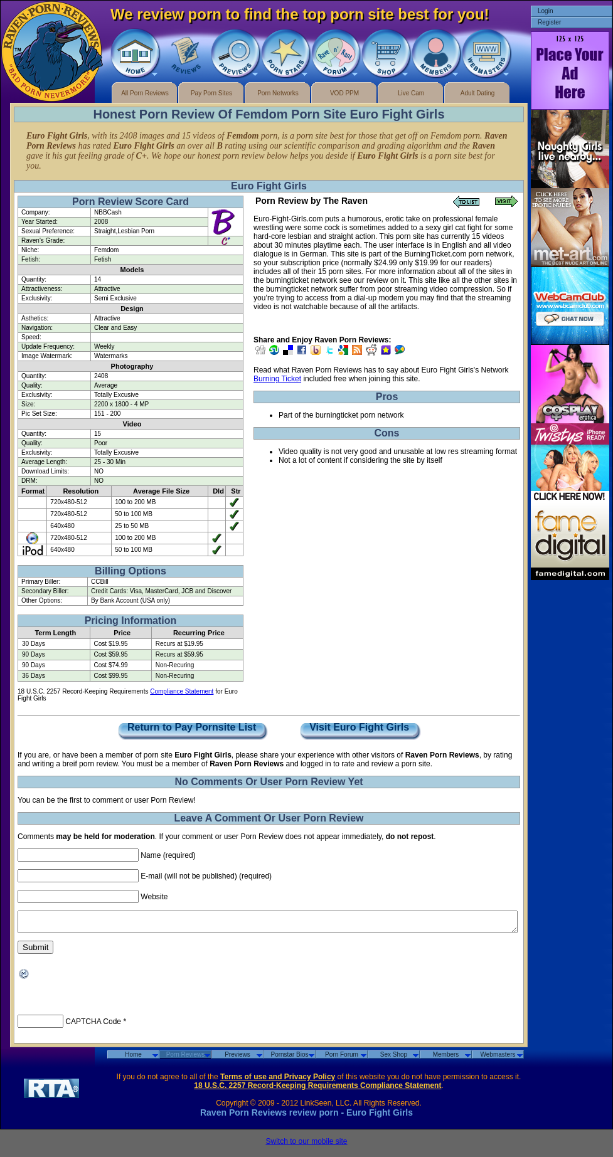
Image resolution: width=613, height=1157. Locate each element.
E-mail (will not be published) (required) (206, 876)
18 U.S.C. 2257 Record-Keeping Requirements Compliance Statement (317, 1089)
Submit (35, 951)
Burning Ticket (277, 378)
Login (545, 11)
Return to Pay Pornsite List (192, 727)
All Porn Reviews (145, 93)
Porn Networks (278, 93)
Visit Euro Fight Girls (359, 727)
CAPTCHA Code (93, 1025)
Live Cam (411, 93)
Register (549, 22)
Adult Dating (477, 93)
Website (154, 896)
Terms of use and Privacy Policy (277, 1080)
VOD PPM (344, 93)
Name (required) (168, 855)
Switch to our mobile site (306, 1145)
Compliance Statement (181, 691)
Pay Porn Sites (211, 93)
